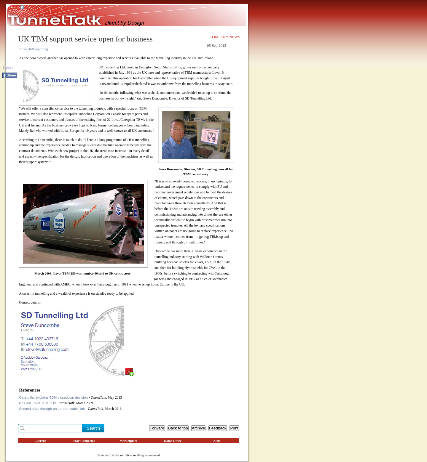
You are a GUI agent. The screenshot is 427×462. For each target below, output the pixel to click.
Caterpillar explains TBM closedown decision (54, 397)
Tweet (7, 67)
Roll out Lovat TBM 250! (38, 403)
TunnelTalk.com (125, 455)
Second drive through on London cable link (52, 408)
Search (93, 428)
